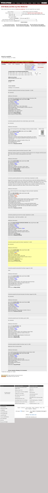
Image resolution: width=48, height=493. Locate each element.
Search (19, 407)
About (38, 3)
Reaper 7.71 (32, 390)
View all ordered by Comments (9, 25)
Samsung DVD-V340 (3, 411)
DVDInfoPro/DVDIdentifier (23, 71)
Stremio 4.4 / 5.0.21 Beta (34, 387)
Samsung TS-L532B (17, 131)
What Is (34, 3)
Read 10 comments (41, 63)
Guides (29, 3)
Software (18, 3)
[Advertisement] (23, 41)
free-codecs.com (33, 414)
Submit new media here (20, 9)
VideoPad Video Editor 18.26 (19, 398)
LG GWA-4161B (16, 302)
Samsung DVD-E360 (3, 413)
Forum (13, 3)
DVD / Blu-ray (24, 3)
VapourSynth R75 (32, 395)
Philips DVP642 (18, 261)
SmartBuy (4, 64)
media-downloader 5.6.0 (34, 394)
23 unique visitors (7, 392)
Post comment (41, 67)
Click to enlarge (42, 135)
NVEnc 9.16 (31, 389)
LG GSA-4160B (16, 99)
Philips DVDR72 (18, 114)
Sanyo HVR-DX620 (3, 418)
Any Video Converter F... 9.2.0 (34, 403)
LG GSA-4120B (16, 276)
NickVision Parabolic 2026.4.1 (20, 403)
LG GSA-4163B (16, 353)
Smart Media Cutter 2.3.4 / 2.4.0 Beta (21, 400)
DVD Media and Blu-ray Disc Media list (14, 7)
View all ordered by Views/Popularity (38, 25)
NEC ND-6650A (16, 193)
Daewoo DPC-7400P (3, 408)
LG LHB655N (2, 410)
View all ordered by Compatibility (22, 25)
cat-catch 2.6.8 (17, 396)
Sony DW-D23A (16, 326)
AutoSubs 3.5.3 (32, 401)
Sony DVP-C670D (3, 415)
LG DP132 (2, 420)
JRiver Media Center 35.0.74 (19, 395)
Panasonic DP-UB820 (4, 421)
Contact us (23, 407)
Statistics (30, 408)
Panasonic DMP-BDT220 (4, 416)
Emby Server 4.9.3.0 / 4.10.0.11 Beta (21, 401)
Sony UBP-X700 (3, 406)
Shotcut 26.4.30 (32, 392)
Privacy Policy (28, 407)
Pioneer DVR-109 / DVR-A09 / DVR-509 (20, 222)
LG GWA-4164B (16, 249)
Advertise (37, 407)
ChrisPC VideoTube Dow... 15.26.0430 (36, 400)
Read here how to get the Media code (35, 13)
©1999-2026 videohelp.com (31, 417)
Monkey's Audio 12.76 (18, 390)
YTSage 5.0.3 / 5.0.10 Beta (19, 393)
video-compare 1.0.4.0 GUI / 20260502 (21, 391)
